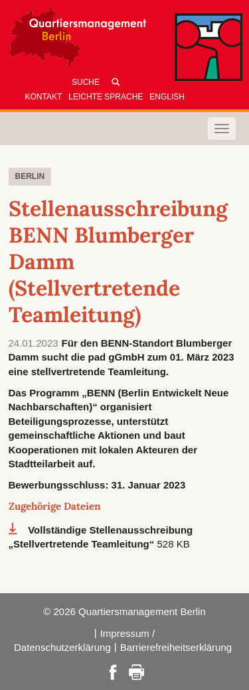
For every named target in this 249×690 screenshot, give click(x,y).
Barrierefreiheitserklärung (176, 647)
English (167, 96)
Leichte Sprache (105, 96)
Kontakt (43, 96)
